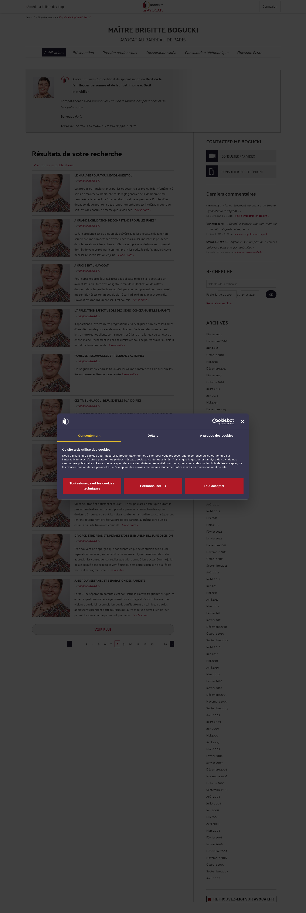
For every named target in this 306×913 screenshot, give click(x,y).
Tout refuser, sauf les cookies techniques (92, 485)
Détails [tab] (153, 435)
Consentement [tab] (89, 435)
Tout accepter (214, 486)
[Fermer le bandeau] (242, 421)
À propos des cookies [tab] (217, 435)
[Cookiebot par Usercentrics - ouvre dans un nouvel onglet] (215, 421)
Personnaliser (153, 486)
